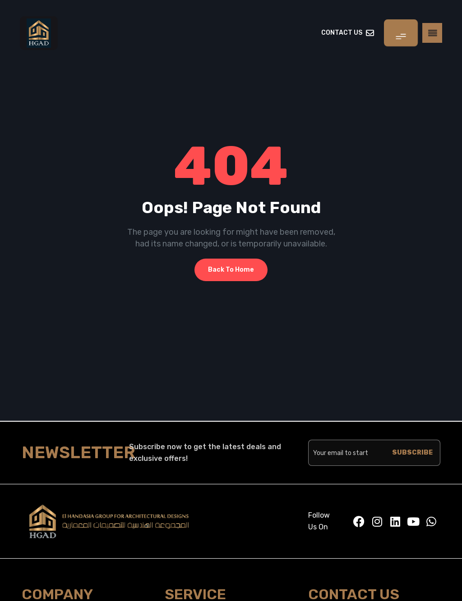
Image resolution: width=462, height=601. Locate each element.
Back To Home (231, 269)
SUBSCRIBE (412, 452)
